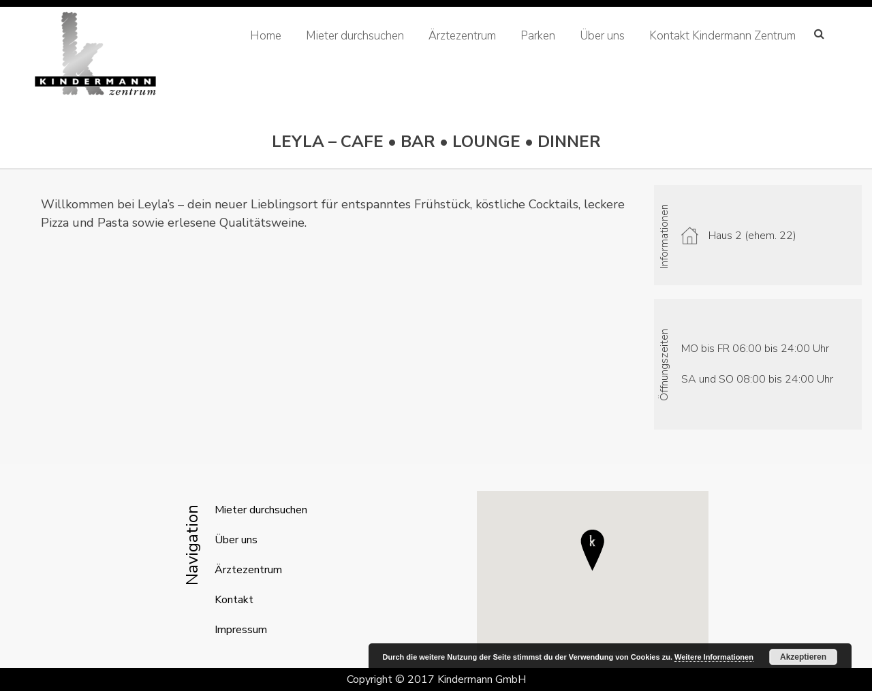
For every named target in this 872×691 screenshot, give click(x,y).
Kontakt (234, 599)
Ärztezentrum (462, 36)
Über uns (602, 36)
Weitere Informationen (713, 657)
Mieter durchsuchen (355, 36)
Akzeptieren (803, 657)
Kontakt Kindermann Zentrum (722, 36)
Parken (537, 36)
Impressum (241, 629)
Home (265, 36)
